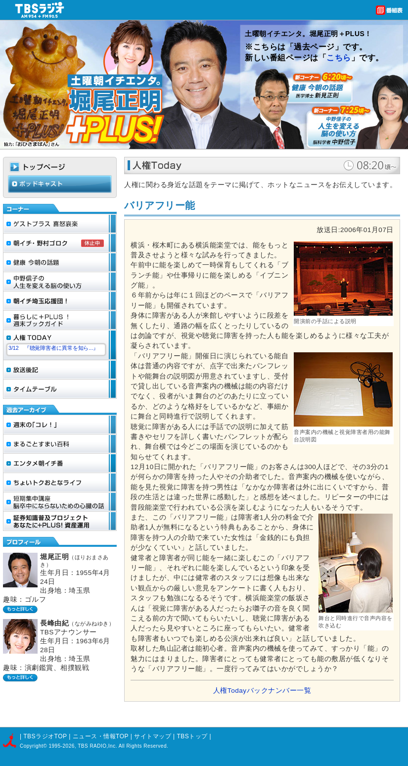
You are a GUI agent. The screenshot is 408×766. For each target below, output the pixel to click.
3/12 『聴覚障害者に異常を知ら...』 (53, 348)
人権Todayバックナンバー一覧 (262, 690)
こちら (338, 57)
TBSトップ (192, 736)
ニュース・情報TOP (101, 736)
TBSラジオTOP (45, 736)
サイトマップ (153, 736)
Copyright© (34, 746)
